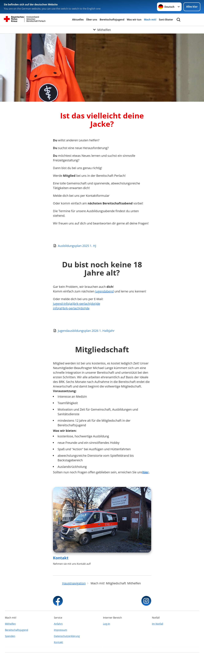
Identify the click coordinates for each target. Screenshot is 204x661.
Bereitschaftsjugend (112, 19)
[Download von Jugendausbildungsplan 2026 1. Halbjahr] (102, 330)
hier (145, 472)
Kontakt (60, 557)
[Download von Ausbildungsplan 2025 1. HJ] (102, 246)
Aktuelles (78, 19)
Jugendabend (104, 291)
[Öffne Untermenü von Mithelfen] (102, 29)
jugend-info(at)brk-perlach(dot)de (76, 304)
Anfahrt (58, 623)
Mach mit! (150, 19)
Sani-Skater (166, 19)
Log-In (106, 623)
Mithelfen (10, 623)
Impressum (60, 630)
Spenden (10, 636)
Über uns (91, 19)
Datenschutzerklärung (67, 636)
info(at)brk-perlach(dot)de (71, 308)
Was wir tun (134, 19)
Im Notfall (157, 623)
